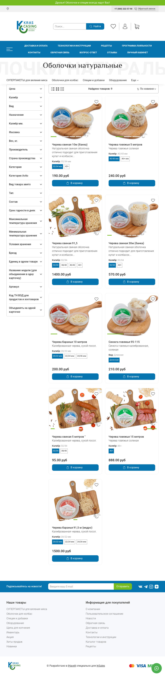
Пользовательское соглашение (104, 613)
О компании (93, 609)
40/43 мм (114, 158)
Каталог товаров (96, 641)
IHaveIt (72, 665)
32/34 (55, 265)
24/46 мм (81, 356)
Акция (10, 637)
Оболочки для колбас (65, 80)
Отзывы (112, 52)
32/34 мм (57, 166)
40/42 (72, 265)
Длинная (114, 360)
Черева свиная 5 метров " (68, 436)
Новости (91, 618)
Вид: (116, 355)
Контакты (34, 52)
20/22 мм (57, 356)
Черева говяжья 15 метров (126, 436)
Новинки (11, 646)
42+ (66, 166)
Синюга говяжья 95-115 (124, 341)
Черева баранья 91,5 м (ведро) (72, 527)
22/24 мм (69, 356)
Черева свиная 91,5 (65, 243)
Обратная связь (59, 52)
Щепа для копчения (18, 627)
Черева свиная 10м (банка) (69, 144)
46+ (111, 451)
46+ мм (125, 158)
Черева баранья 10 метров (69, 341)
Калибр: (61, 161)
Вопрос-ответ (88, 52)
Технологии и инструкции (74, 45)
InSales (101, 665)
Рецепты (106, 45)
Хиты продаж (14, 641)
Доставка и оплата (36, 45)
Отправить (122, 586)
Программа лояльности (137, 45)
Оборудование (118, 80)
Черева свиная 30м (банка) (126, 243)
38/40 (64, 265)
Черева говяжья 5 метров (125, 144)
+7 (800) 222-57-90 (123, 9)
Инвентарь (12, 632)
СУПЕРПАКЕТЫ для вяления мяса (26, 80)
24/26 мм (81, 541)
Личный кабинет (137, 52)
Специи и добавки (94, 80)
